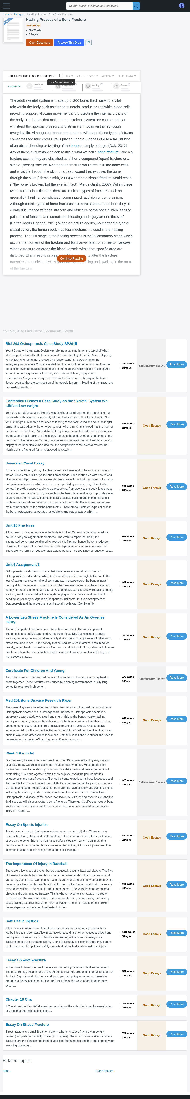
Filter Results (127, 75)
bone (75, 146)
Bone (6, 1070)
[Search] (136, 6)
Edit (80, 75)
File (69, 75)
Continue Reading (71, 258)
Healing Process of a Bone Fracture (50, 14)
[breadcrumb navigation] (95, 14)
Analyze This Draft (69, 42)
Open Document (39, 42)
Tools (92, 75)
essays (18, 14)
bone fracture (108, 152)
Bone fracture (104, 1070)
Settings (108, 75)
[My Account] (183, 5)
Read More (177, 364)
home (6, 14)
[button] (6, 6)
